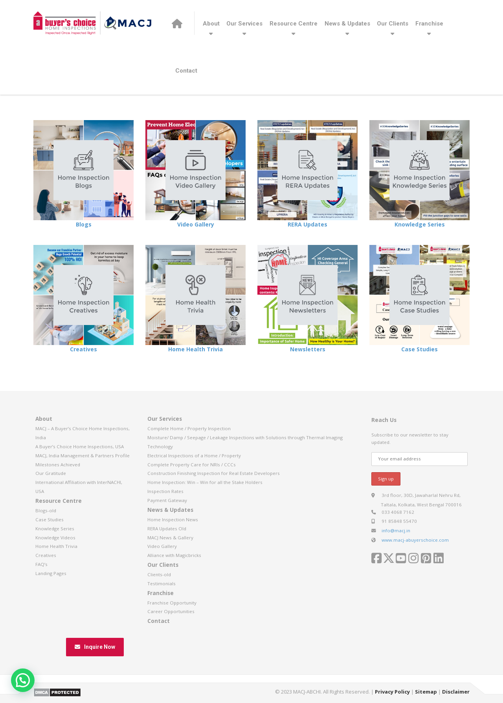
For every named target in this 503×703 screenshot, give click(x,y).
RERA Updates (307, 224)
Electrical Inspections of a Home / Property (194, 455)
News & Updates (347, 23)
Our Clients (392, 23)
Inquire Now (95, 647)
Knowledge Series (420, 224)
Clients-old (159, 574)
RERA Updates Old (166, 528)
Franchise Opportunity (171, 603)
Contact (186, 70)
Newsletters (307, 349)
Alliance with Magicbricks (174, 555)
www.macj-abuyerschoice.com (415, 540)
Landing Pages (50, 573)
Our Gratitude (50, 473)
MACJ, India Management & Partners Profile (82, 455)
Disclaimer (456, 691)
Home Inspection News (172, 519)
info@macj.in (396, 530)
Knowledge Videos (55, 537)
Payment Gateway (167, 500)
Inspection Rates (165, 491)
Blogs (84, 224)
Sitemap (426, 691)
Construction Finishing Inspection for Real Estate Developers (213, 473)
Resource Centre (294, 23)
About (211, 23)
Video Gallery (195, 224)
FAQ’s (41, 564)
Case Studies (419, 349)
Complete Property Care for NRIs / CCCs (191, 464)
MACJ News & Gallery (170, 537)
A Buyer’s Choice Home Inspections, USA (79, 446)
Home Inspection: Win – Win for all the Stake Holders (205, 482)
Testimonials (161, 583)
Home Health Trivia (195, 349)
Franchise (429, 23)
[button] (23, 680)
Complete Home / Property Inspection (189, 428)
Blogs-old (45, 510)
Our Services (244, 23)
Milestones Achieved (57, 464)
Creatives (83, 349)
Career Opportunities (171, 611)
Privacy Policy (392, 691)
